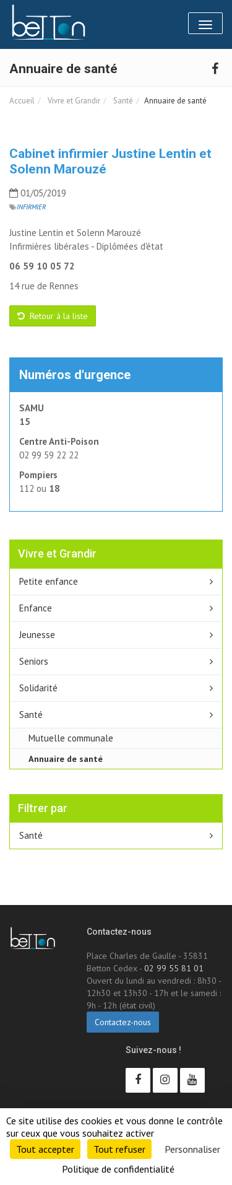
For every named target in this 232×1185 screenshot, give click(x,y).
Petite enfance (48, 581)
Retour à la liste (52, 315)
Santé (122, 100)
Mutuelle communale (70, 738)
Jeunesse (37, 635)
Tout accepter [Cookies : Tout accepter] (45, 1149)
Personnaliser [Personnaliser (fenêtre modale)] (192, 1149)
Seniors (33, 661)
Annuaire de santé (65, 758)
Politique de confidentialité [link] (118, 1169)
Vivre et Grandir (73, 100)
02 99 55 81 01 (174, 968)
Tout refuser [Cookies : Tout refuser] (119, 1149)
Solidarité (38, 688)
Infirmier (31, 207)
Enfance (35, 608)
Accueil (22, 100)
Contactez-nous (123, 1022)
